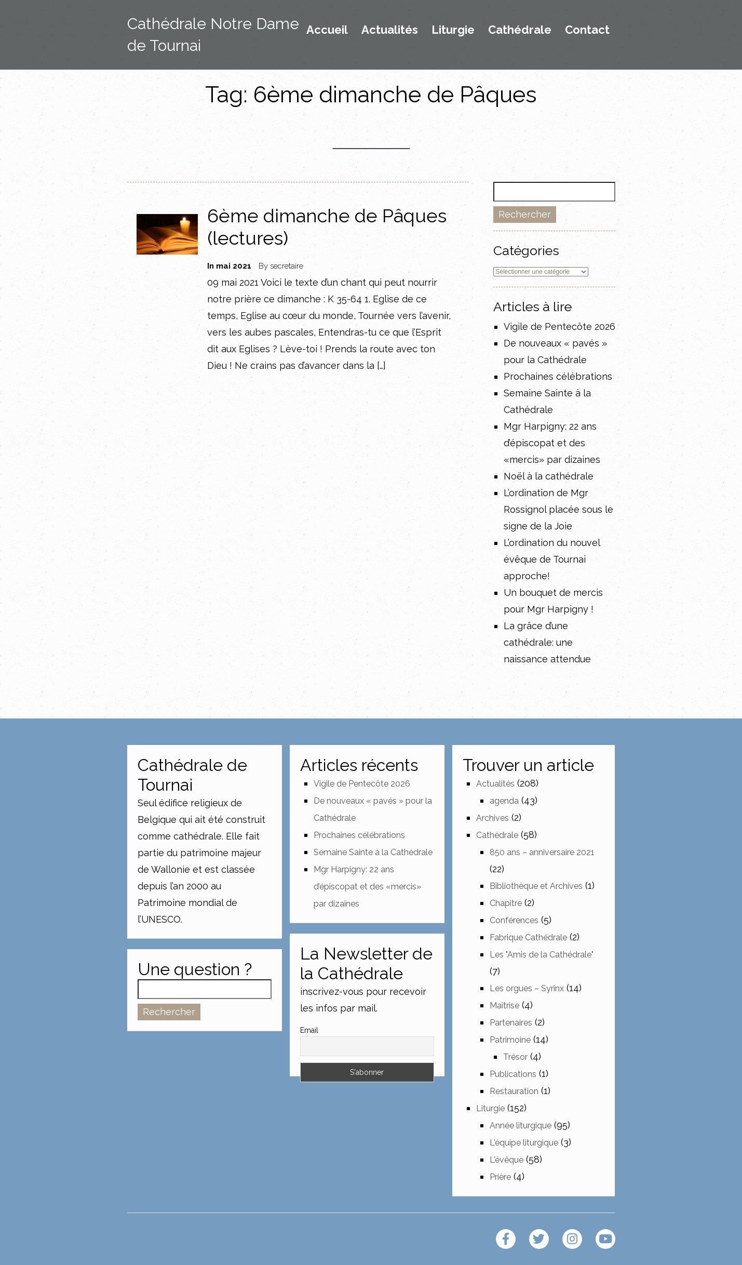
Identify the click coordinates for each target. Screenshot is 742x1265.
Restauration (514, 1091)
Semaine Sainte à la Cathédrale (373, 852)
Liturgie (453, 30)
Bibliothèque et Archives (536, 886)
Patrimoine (510, 1040)
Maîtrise (504, 1005)
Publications (513, 1074)
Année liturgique (520, 1125)
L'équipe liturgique (524, 1143)
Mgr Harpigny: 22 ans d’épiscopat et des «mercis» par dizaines (552, 443)
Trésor (515, 1057)
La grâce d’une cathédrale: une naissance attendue (547, 642)
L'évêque (506, 1160)
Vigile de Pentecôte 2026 (559, 326)
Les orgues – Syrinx (527, 988)
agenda (504, 801)
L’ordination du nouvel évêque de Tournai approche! (552, 559)
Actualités (389, 30)
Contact (587, 30)
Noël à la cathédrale (548, 476)
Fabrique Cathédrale (528, 937)
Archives (492, 818)
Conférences (514, 920)
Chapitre (506, 903)
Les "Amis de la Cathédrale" (541, 955)
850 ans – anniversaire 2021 (542, 852)
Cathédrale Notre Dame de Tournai (213, 35)
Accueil (327, 30)
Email (309, 1030)
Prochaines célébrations (558, 376)
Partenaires (511, 1023)
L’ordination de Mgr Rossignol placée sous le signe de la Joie (558, 509)
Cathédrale (519, 30)
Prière (500, 1177)
